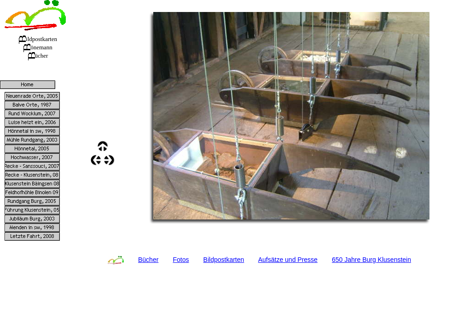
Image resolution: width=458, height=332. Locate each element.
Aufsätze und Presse (288, 259)
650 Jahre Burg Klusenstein (371, 259)
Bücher (148, 259)
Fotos (181, 259)
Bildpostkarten (223, 259)
